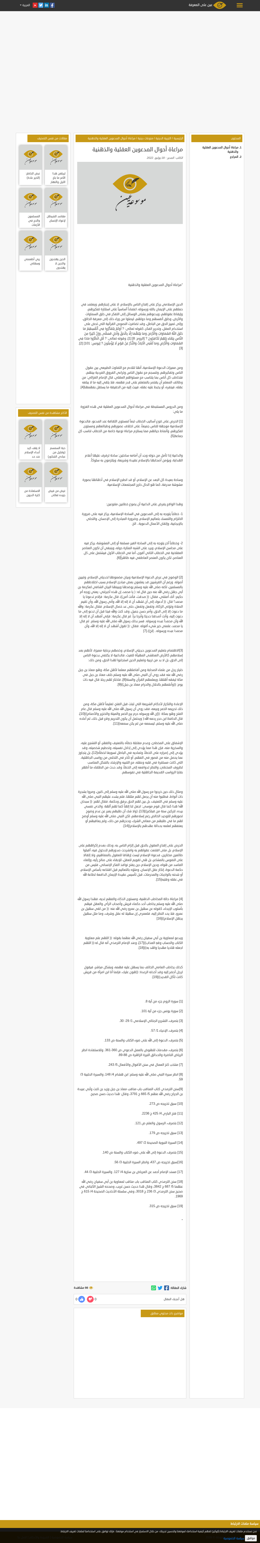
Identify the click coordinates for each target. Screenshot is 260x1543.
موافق (251, 1538)
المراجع (234, 157)
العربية (26, 5)
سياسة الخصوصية (233, 1538)
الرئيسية (178, 138)
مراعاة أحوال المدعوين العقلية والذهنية (111, 138)
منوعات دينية (145, 138)
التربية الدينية (163, 138)
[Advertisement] (130, 41)
